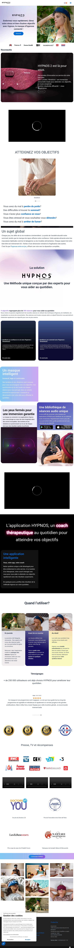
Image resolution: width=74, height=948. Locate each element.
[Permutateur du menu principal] (70, 3)
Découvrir (18, 33)
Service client (54, 936)
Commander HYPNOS (37, 856)
